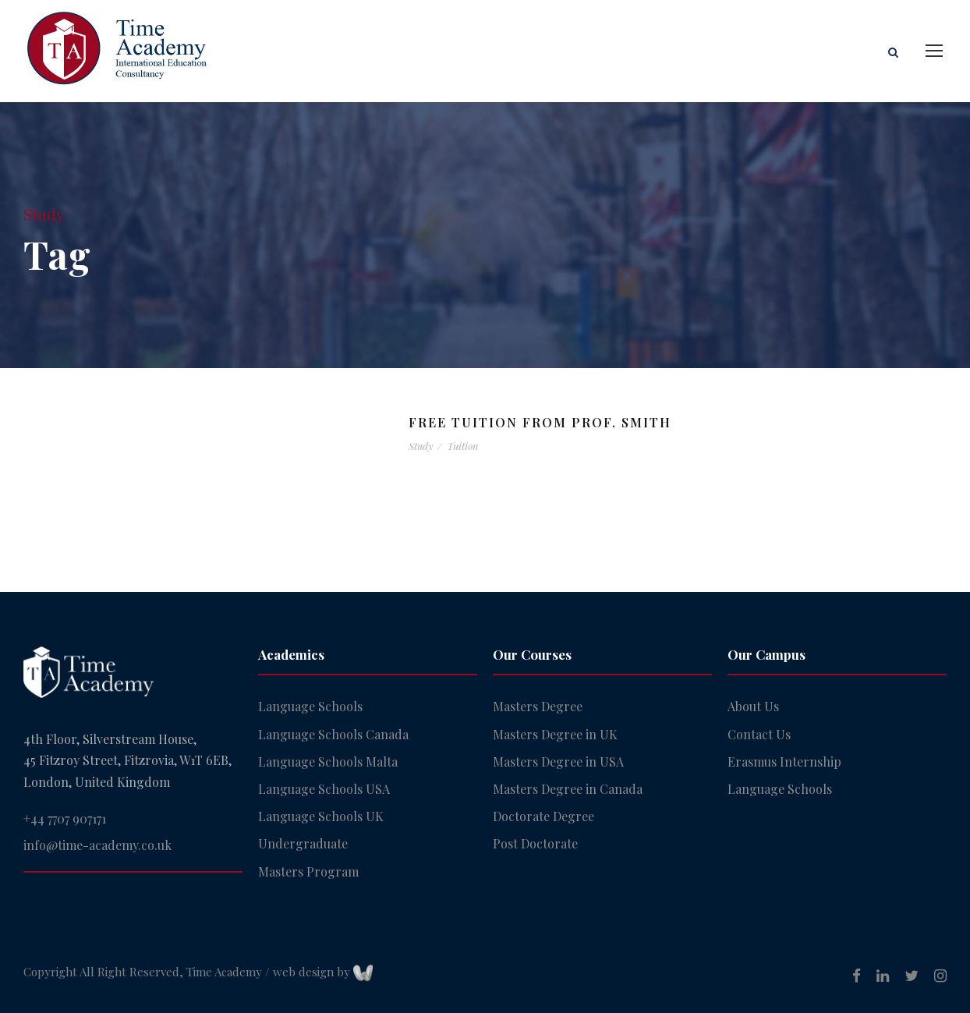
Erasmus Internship (784, 761)
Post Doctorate (535, 843)
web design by (323, 971)
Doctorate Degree (543, 816)
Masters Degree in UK (555, 734)
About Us (753, 706)
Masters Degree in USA (558, 761)
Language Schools (310, 706)
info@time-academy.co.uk (97, 845)
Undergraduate (303, 843)
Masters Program (308, 871)
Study (421, 445)
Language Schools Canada (333, 734)
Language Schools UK (321, 816)
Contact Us (759, 734)
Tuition (463, 445)
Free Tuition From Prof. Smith (540, 422)
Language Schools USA (324, 789)
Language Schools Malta (328, 761)
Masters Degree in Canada (568, 789)
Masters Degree (537, 706)
